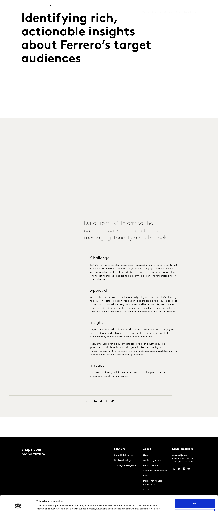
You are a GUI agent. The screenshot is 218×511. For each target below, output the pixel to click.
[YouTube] (183, 469)
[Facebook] (178, 469)
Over (178, 5)
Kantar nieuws (150, 465)
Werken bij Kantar (151, 5)
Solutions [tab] (44, 5)
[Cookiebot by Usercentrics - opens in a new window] (18, 505)
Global (187, 5)
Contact (168, 5)
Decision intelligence (124, 460)
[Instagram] (173, 469)
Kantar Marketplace (87, 5)
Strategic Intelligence (125, 465)
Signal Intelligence (123, 455)
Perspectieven (64, 5)
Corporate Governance (155, 471)
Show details (42, 505)
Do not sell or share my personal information (195, 499)
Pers (145, 476)
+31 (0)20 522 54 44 (183, 462)
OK (194, 489)
